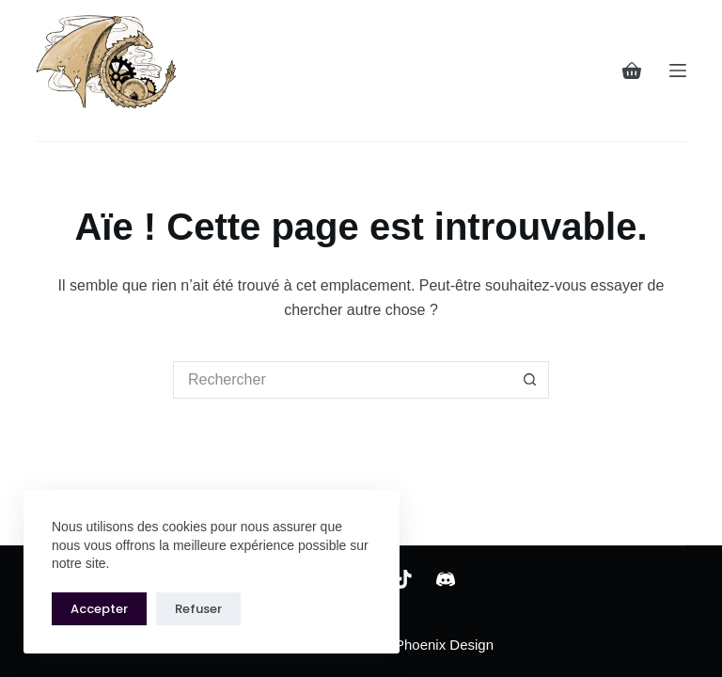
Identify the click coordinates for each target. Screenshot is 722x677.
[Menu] (677, 70)
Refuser (198, 609)
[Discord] (445, 579)
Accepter (99, 609)
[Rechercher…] (342, 380)
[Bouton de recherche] (530, 380)
